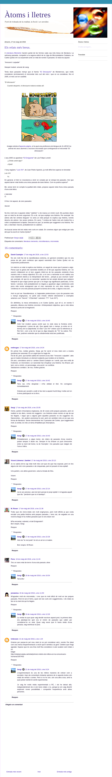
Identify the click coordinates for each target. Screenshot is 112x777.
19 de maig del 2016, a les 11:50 (31, 593)
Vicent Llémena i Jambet (21, 460)
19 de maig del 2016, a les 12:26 (37, 614)
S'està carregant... (85, 47)
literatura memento (31, 241)
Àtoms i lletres (28, 14)
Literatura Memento (13, 53)
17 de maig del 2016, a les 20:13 (43, 460)
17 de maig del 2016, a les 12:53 (36, 255)
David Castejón (17, 255)
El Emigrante (28, 158)
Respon (14, 311)
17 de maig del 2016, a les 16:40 (37, 321)
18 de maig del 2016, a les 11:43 (28, 559)
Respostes (17, 316)
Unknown (14, 639)
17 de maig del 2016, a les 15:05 (28, 408)
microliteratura (44, 241)
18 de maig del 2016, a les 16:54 (37, 575)
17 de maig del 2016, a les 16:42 (37, 380)
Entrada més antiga (64, 772)
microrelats (54, 241)
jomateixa (15, 593)
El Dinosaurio (45, 72)
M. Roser (14, 509)
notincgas (15, 348)
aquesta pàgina (25, 146)
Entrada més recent (14, 772)
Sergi (19, 321)
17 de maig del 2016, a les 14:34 (32, 348)
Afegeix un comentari (14, 705)
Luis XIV (20, 170)
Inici (39, 772)
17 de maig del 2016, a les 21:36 (31, 509)
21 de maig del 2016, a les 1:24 (31, 639)
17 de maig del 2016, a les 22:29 (37, 537)
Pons (13, 559)
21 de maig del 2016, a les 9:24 (37, 669)
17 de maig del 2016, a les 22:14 (37, 489)
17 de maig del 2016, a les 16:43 (37, 436)
